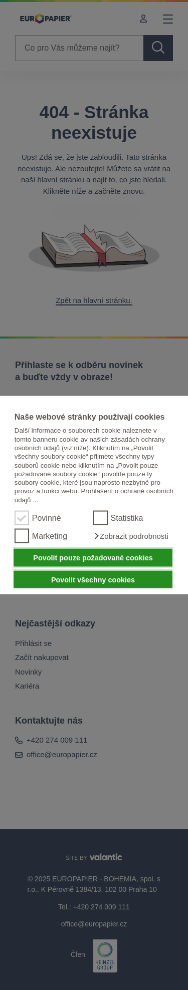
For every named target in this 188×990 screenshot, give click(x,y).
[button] (130, 536)
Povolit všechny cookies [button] (93, 579)
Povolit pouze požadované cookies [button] (92, 558)
